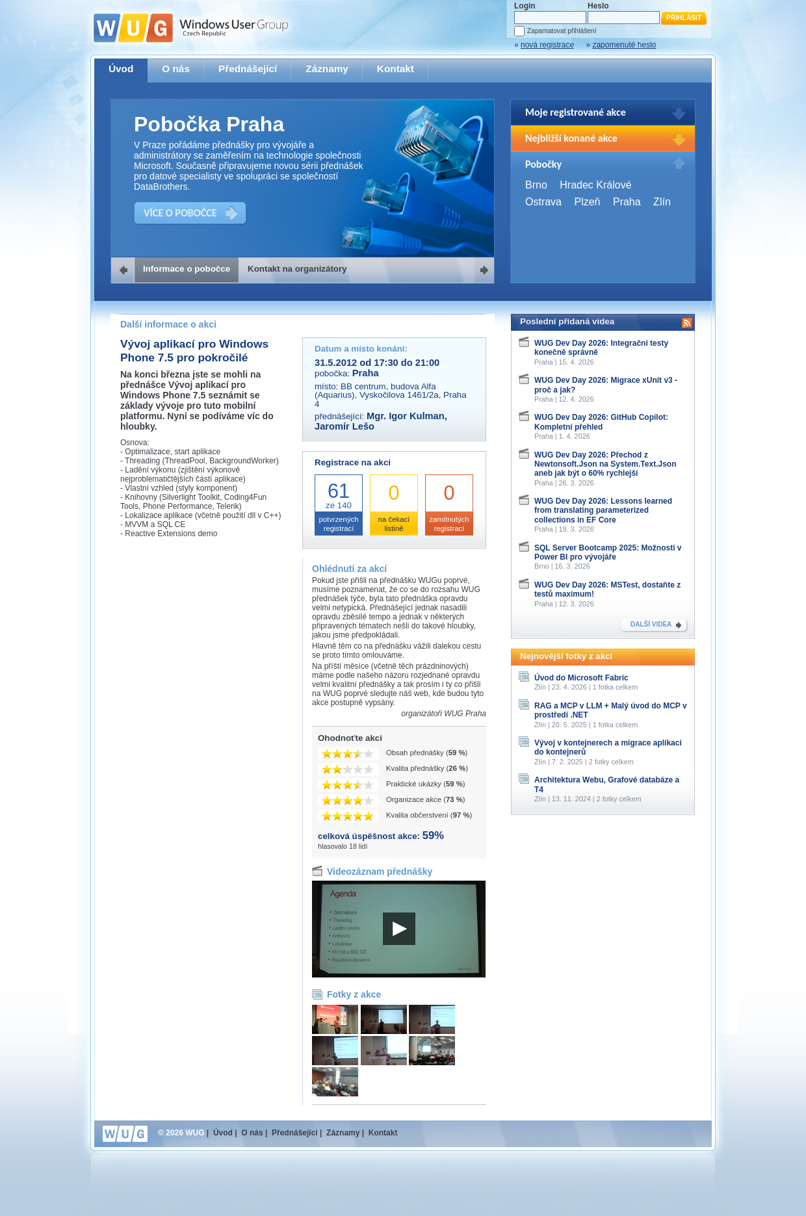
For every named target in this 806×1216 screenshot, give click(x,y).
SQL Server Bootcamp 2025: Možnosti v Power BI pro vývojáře (608, 552)
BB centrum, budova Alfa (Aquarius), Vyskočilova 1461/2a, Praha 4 (391, 395)
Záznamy (327, 68)
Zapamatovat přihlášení (561, 30)
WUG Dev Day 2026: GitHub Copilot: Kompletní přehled (601, 422)
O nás (176, 68)
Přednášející (247, 68)
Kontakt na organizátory (297, 269)
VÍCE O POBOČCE (180, 213)
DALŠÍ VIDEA (650, 624)
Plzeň (587, 201)
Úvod (121, 68)
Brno (536, 184)
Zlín (662, 201)
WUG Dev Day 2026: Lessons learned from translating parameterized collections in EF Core (603, 510)
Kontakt (395, 68)
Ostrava (543, 201)
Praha (627, 201)
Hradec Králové (595, 184)
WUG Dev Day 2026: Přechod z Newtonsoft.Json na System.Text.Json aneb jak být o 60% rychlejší (605, 464)
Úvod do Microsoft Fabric (581, 677)
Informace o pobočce (186, 269)
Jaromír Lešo (344, 426)
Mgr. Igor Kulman (406, 416)
